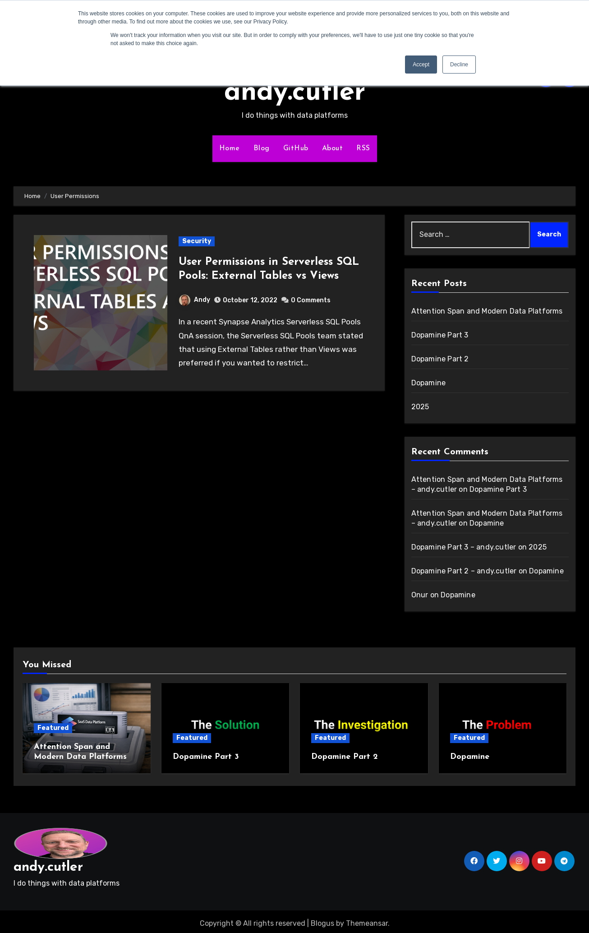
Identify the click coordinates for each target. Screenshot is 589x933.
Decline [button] (459, 64)
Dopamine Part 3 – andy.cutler (463, 547)
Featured (53, 728)
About (332, 148)
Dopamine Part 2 (440, 359)
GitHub (295, 148)
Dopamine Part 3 (440, 335)
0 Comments (311, 300)
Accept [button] (421, 64)
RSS (363, 148)
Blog (261, 148)
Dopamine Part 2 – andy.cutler (464, 571)
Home (229, 148)
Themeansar (367, 919)
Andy (194, 300)
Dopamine (428, 383)
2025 (420, 406)
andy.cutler (294, 92)
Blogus (322, 919)
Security (196, 241)
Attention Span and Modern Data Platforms (487, 311)
